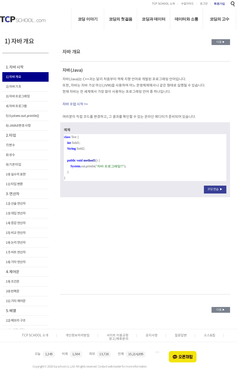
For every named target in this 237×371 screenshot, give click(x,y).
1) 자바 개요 (13, 77)
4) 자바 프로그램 (16, 106)
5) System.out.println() (22, 116)
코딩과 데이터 (153, 19)
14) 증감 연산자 (15, 223)
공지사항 (152, 335)
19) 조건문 (12, 282)
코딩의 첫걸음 (120, 19)
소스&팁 (209, 335)
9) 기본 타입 (13, 165)
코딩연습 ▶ (215, 189)
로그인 (204, 4)
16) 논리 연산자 (15, 243)
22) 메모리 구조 (15, 321)
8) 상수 (10, 155)
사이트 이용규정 (117, 335)
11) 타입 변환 (14, 184)
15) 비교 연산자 (15, 233)
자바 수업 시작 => (75, 104)
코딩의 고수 (219, 19)
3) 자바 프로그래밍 (18, 96)
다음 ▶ (220, 42)
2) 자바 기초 (13, 87)
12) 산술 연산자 (15, 204)
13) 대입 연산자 (15, 213)
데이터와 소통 (186, 19)
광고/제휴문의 (118, 339)
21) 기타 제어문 (15, 301)
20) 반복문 (12, 291)
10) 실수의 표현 (15, 174)
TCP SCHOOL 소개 (163, 4)
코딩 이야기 (87, 19)
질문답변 (181, 335)
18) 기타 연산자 (15, 262)
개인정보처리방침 (77, 335)
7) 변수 (10, 145)
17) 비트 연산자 (15, 252)
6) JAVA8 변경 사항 (18, 126)
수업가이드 (187, 4)
